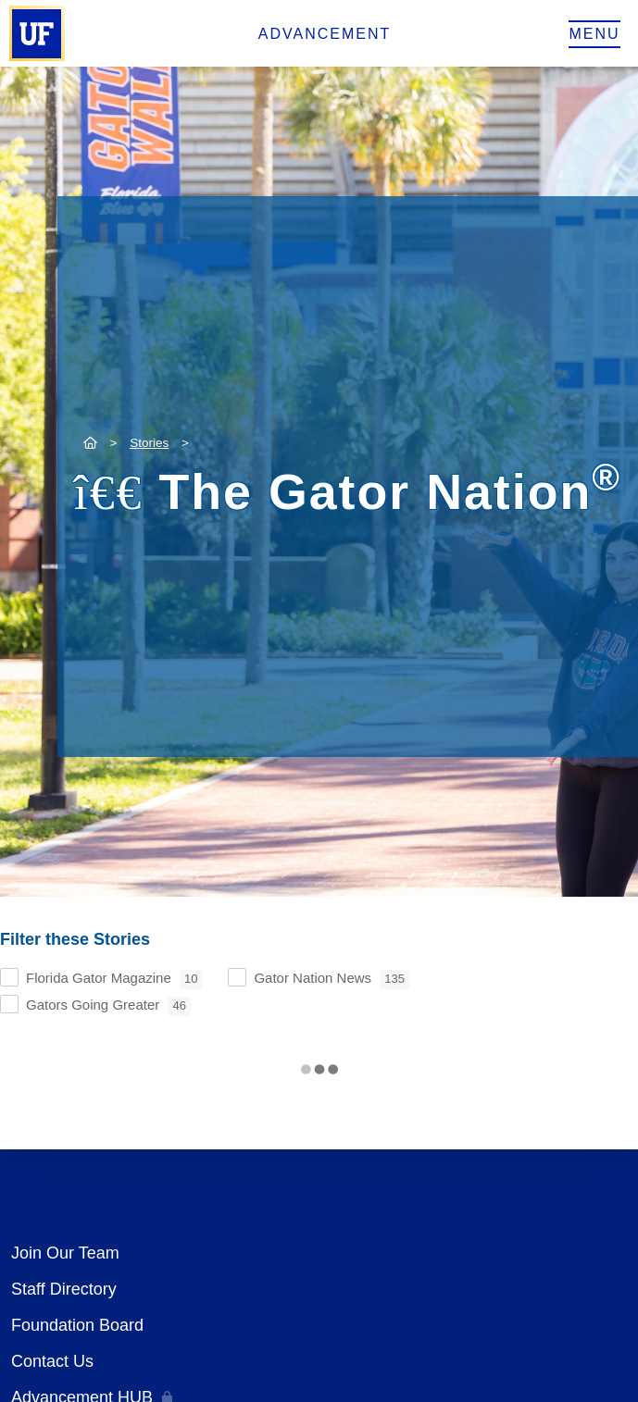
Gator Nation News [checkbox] (331, 979)
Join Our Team (65, 1253)
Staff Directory (64, 1289)
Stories (149, 443)
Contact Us (52, 1361)
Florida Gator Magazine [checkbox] (114, 979)
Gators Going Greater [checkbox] (108, 1006)
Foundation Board (77, 1325)
